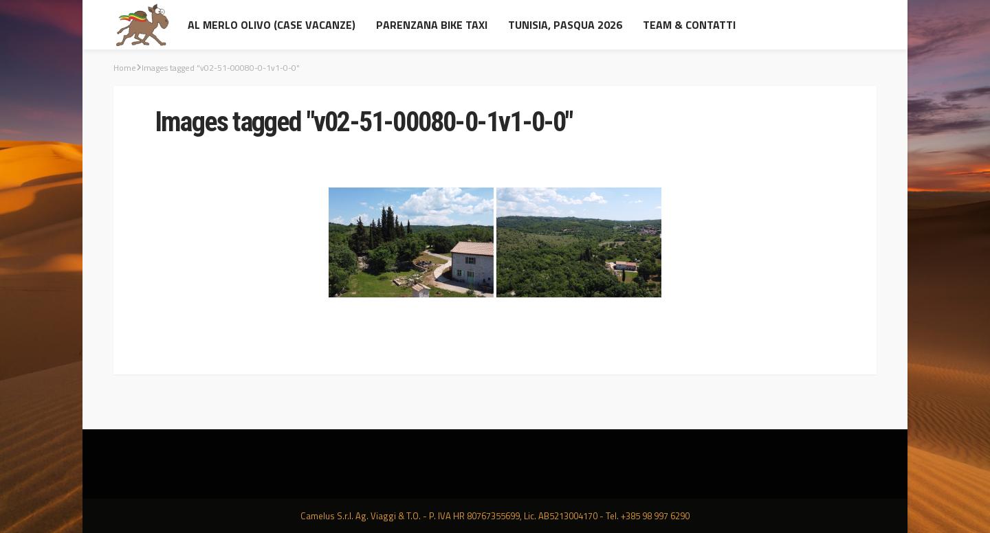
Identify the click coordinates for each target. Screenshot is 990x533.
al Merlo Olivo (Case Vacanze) (271, 24)
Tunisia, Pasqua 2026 (565, 24)
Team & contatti (689, 24)
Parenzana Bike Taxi (431, 24)
